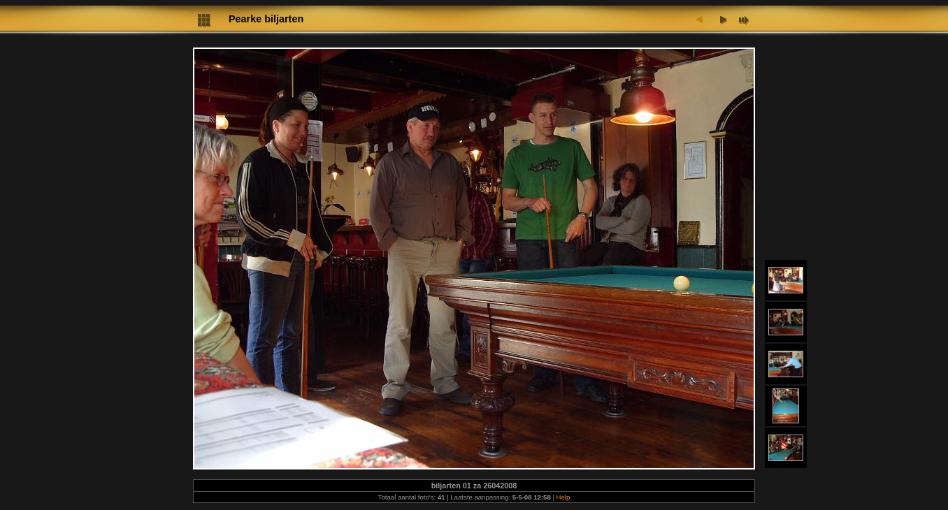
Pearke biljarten (266, 18)
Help (563, 497)
